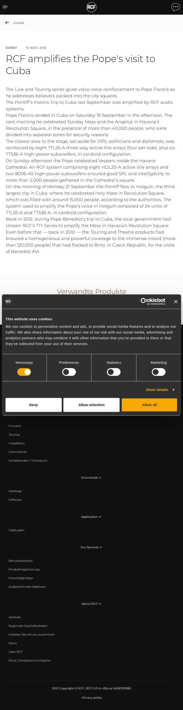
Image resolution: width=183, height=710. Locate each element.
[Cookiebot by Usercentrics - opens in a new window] (144, 301)
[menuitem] (15, 426)
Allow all (149, 405)
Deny (33, 405)
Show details (157, 390)
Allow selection (91, 405)
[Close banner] (175, 301)
